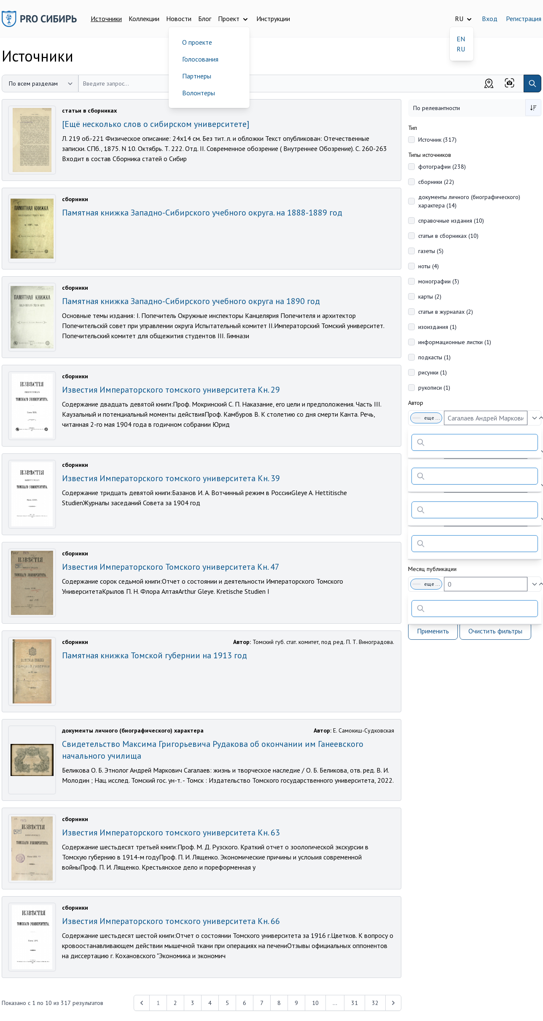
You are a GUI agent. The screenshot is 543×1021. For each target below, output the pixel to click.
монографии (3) (438, 281)
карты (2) (429, 296)
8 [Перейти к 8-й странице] (279, 1003)
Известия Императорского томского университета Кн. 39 (171, 478)
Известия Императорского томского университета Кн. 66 (171, 921)
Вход (489, 18)
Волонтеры (198, 93)
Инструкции (273, 18)
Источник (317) (437, 139)
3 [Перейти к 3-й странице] (192, 1003)
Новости (178, 18)
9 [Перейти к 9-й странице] (296, 1003)
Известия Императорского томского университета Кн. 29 (171, 389)
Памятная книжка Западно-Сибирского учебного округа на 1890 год (191, 301)
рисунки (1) (432, 372)
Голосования (200, 59)
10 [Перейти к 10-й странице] (315, 1003)
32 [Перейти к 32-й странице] (375, 1003)
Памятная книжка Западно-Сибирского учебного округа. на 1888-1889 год (202, 212)
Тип (412, 128)
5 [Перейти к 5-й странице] (227, 1003)
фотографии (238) (442, 166)
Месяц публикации (432, 569)
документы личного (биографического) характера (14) (469, 201)
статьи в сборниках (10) (448, 236)
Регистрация (523, 18)
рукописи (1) (434, 387)
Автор (415, 403)
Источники (106, 18)
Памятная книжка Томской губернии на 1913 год (154, 655)
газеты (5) (431, 251)
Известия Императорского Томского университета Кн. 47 (171, 566)
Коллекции (144, 18)
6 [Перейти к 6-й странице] (244, 1003)
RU (461, 49)
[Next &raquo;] (393, 1003)
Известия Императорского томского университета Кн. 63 (171, 832)
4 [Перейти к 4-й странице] (210, 1003)
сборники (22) (436, 182)
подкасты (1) (434, 357)
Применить (433, 631)
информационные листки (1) (454, 342)
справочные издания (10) (451, 220)
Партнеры (196, 76)
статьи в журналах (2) (445, 311)
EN (461, 39)
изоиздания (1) (437, 327)
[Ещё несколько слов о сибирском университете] (155, 124)
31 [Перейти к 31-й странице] (354, 1003)
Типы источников (429, 155)
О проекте (197, 42)
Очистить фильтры (495, 631)
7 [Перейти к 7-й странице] (261, 1003)
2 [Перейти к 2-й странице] (175, 1003)
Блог (204, 18)
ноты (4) (428, 266)
